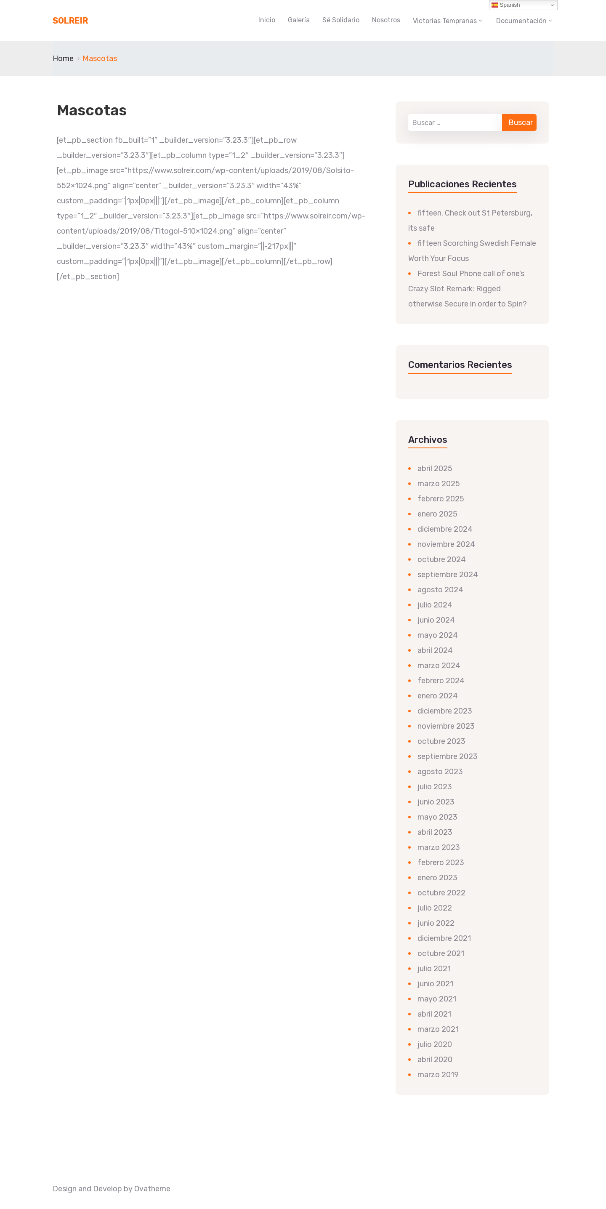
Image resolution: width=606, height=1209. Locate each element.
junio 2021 (435, 983)
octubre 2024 (441, 559)
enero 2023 (437, 877)
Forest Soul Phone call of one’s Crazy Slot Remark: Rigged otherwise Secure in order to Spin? (467, 289)
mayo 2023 (437, 817)
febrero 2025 (440, 498)
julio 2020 (434, 1044)
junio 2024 (436, 620)
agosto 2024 (440, 589)
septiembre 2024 (447, 574)
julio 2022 (434, 908)
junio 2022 (435, 923)
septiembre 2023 (447, 756)
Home (63, 58)
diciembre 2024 (445, 529)
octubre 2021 (440, 953)
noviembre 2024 (446, 544)
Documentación (521, 21)
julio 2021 (434, 968)
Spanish (506, 5)
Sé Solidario (340, 20)
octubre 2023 (441, 741)
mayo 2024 (437, 635)
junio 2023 (435, 802)
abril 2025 (434, 468)
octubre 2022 (441, 892)
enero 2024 (437, 695)
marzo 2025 (438, 483)
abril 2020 (434, 1059)
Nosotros (386, 20)
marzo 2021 (438, 1029)
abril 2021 (434, 1014)
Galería (299, 20)
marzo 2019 (438, 1074)
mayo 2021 (436, 999)
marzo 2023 (438, 847)
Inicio (266, 20)
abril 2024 (435, 650)
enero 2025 (437, 514)
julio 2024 (434, 605)
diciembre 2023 (444, 711)
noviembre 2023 (446, 726)
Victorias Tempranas (445, 21)
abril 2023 (434, 832)
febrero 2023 (440, 862)
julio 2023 (434, 786)
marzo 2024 (438, 665)
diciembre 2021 (444, 938)
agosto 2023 (440, 771)
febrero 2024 (441, 680)
